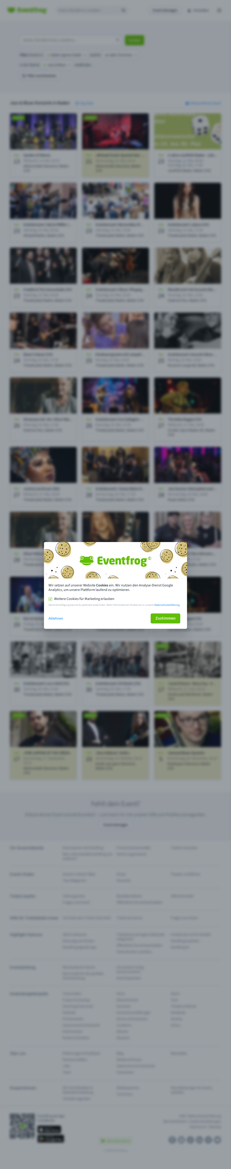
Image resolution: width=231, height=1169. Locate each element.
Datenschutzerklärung (167, 605)
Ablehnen (56, 618)
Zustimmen (165, 618)
